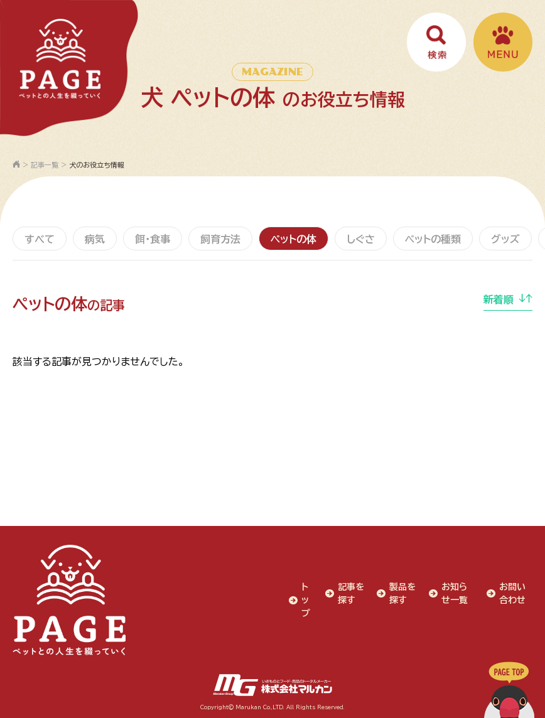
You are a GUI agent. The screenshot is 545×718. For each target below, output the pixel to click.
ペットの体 (293, 239)
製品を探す (402, 593)
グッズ (505, 239)
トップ (305, 600)
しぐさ (361, 239)
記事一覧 (44, 164)
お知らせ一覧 (454, 593)
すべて (39, 239)
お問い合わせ (512, 593)
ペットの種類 (433, 239)
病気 (95, 239)
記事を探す (351, 593)
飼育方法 (220, 239)
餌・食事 (152, 239)
